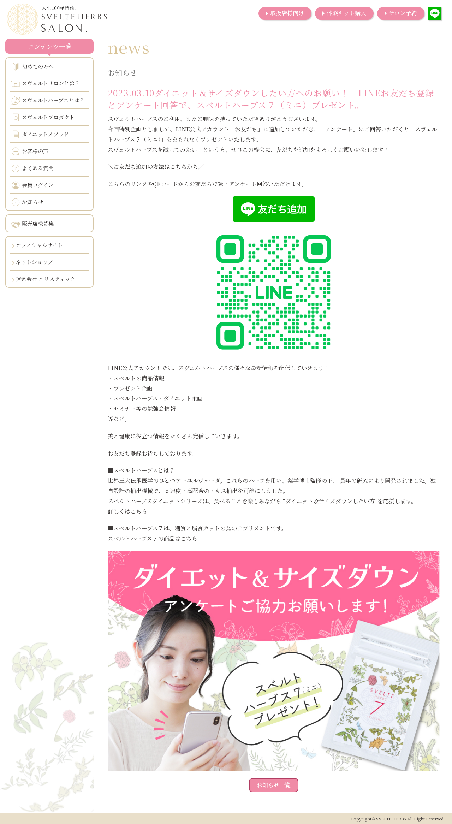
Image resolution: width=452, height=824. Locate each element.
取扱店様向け (287, 13)
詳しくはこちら (127, 511)
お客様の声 (29, 151)
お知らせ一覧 (274, 785)
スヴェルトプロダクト (43, 117)
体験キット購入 (346, 13)
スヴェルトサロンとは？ (45, 83)
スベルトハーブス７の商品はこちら (152, 538)
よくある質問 (32, 168)
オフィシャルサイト (39, 245)
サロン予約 (403, 13)
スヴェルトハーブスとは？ (47, 100)
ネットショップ (34, 262)
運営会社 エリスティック (45, 279)
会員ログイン (32, 185)
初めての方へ (32, 66)
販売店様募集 (32, 224)
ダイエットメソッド (40, 134)
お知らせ (27, 202)
